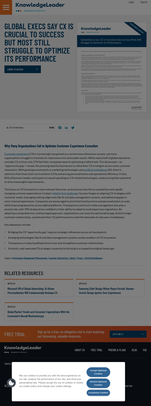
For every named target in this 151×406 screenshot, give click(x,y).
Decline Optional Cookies (98, 379)
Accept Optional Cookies (98, 368)
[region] (68, 379)
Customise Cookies (98, 391)
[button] (11, 381)
